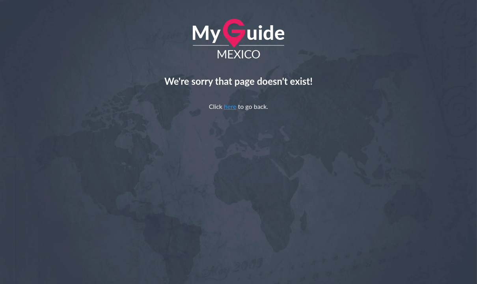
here (230, 106)
